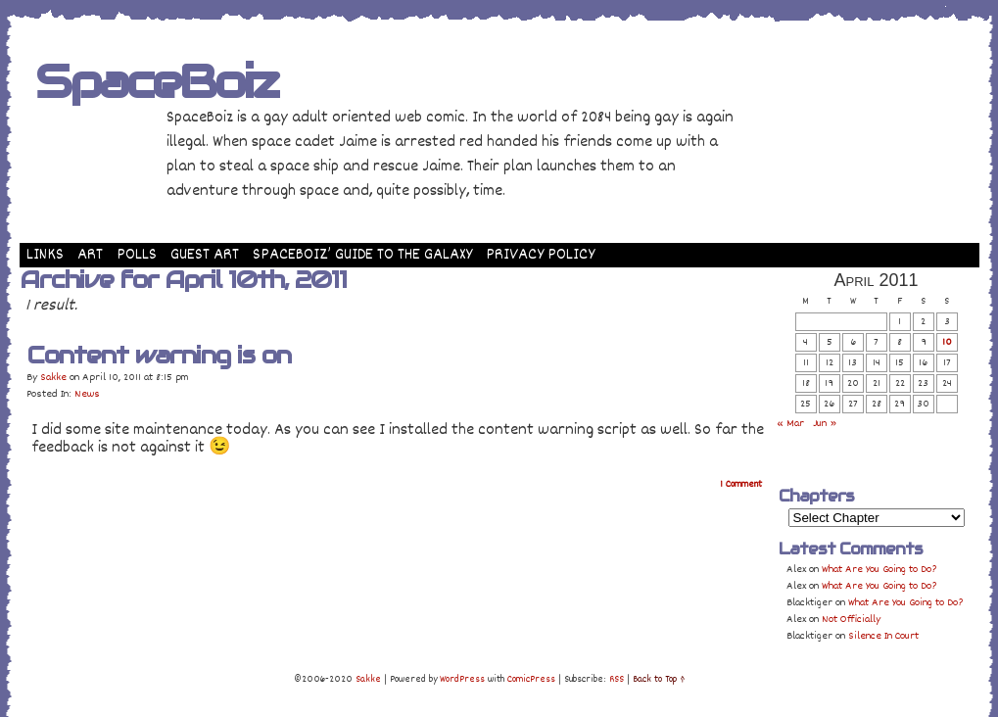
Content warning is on (158, 355)
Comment (741, 485)
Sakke (53, 377)
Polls (137, 255)
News (87, 394)
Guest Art (204, 255)
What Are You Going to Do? (879, 569)
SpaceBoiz (156, 81)
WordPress (462, 680)
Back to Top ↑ (659, 680)
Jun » (824, 423)
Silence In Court (883, 636)
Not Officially (851, 619)
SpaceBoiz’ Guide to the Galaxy (362, 255)
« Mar (790, 423)
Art (90, 255)
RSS (616, 680)
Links (45, 255)
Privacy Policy (540, 255)
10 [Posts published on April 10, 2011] (947, 342)
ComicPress (531, 680)
